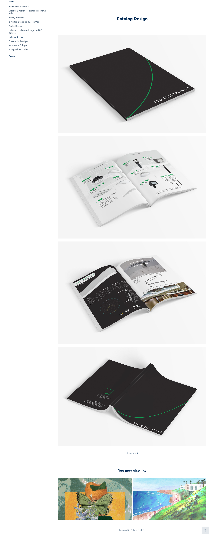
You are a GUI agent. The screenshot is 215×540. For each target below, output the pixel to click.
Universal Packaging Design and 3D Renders (25, 31)
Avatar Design (15, 25)
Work (11, 1)
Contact (12, 56)
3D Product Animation (19, 6)
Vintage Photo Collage (19, 49)
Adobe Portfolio (138, 530)
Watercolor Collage (18, 45)
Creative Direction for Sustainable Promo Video (27, 12)
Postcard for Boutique (18, 41)
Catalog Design (16, 37)
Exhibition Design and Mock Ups (24, 21)
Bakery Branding (16, 17)
